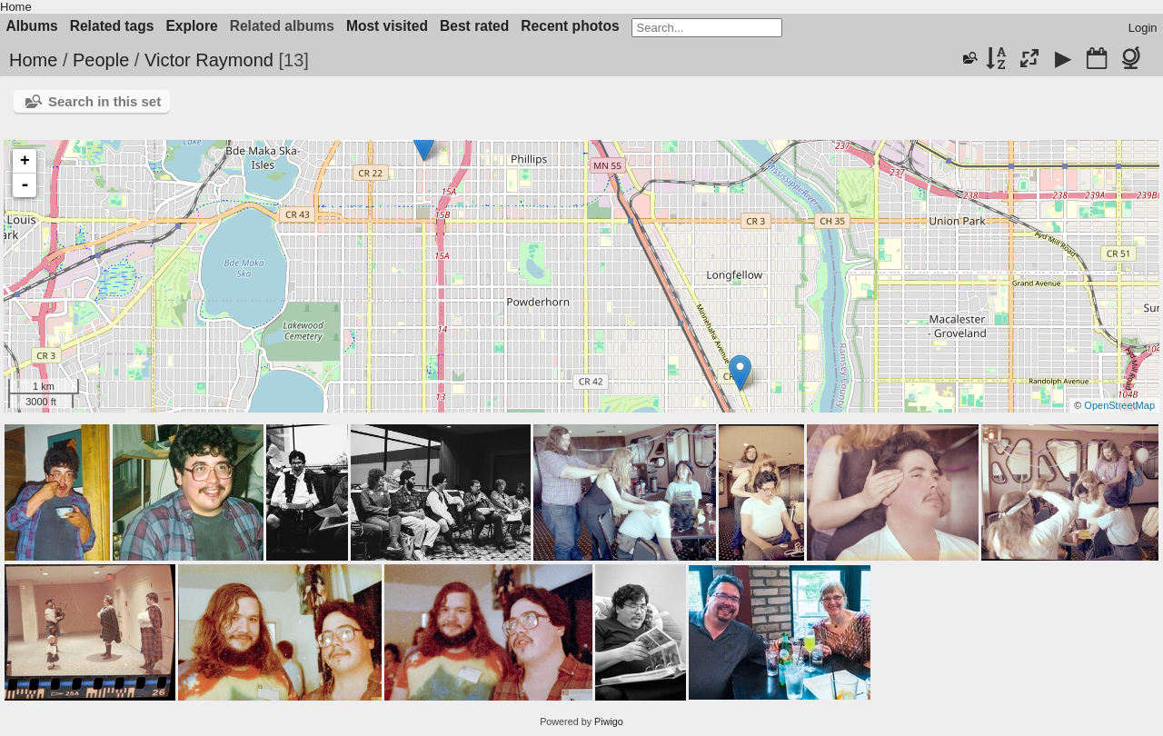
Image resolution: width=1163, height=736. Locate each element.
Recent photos (570, 26)
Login (1143, 28)
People (101, 60)
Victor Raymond (208, 60)
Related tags (112, 26)
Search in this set (104, 101)
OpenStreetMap (1119, 405)
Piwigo (608, 721)
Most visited (387, 26)
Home (16, 7)
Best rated (474, 26)
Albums (32, 26)
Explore (191, 26)
